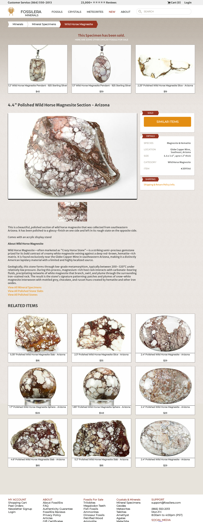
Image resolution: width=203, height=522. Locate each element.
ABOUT (125, 11)
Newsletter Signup (20, 509)
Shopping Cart (17, 502)
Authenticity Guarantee (58, 509)
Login (188, 2)
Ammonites (91, 512)
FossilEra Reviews (54, 512)
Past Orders (15, 505)
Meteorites (123, 509)
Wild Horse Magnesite (179, 162)
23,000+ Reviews (98, 2)
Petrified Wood (93, 518)
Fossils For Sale (93, 499)
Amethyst (122, 515)
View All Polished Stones (23, 294)
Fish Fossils (90, 509)
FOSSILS (57, 11)
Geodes (121, 505)
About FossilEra (53, 502)
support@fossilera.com (166, 502)
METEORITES (95, 11)
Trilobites (89, 502)
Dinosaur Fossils (93, 515)
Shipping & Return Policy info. (159, 184)
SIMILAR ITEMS (168, 121)
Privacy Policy (52, 515)
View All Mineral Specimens (25, 287)
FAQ (45, 505)
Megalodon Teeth (94, 505)
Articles (47, 518)
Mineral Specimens (128, 502)
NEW (112, 11)
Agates (120, 518)
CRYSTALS (74, 11)
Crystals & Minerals (128, 499)
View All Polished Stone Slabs (25, 291)
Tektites (121, 512)
